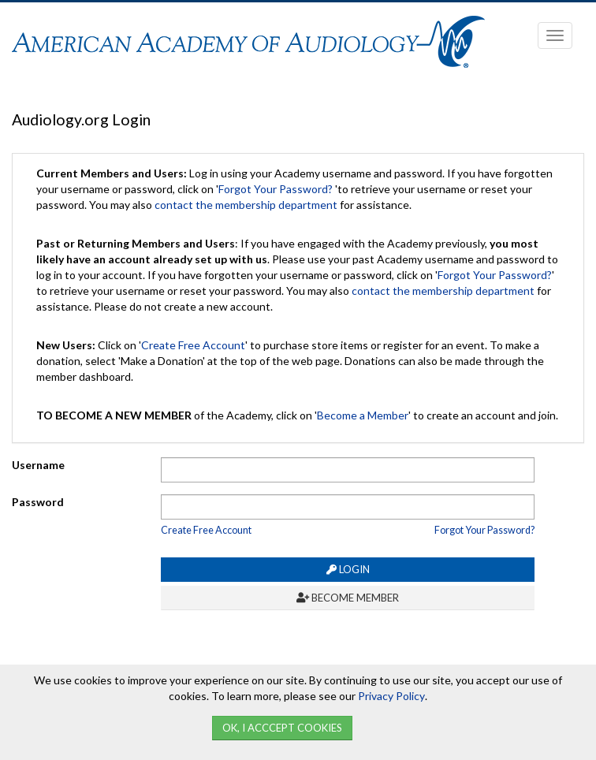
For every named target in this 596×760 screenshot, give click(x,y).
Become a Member (362, 415)
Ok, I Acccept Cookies (282, 727)
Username (38, 464)
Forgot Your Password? (275, 189)
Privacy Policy (391, 695)
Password (38, 502)
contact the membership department (246, 204)
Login (348, 569)
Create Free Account (193, 345)
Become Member (347, 597)
